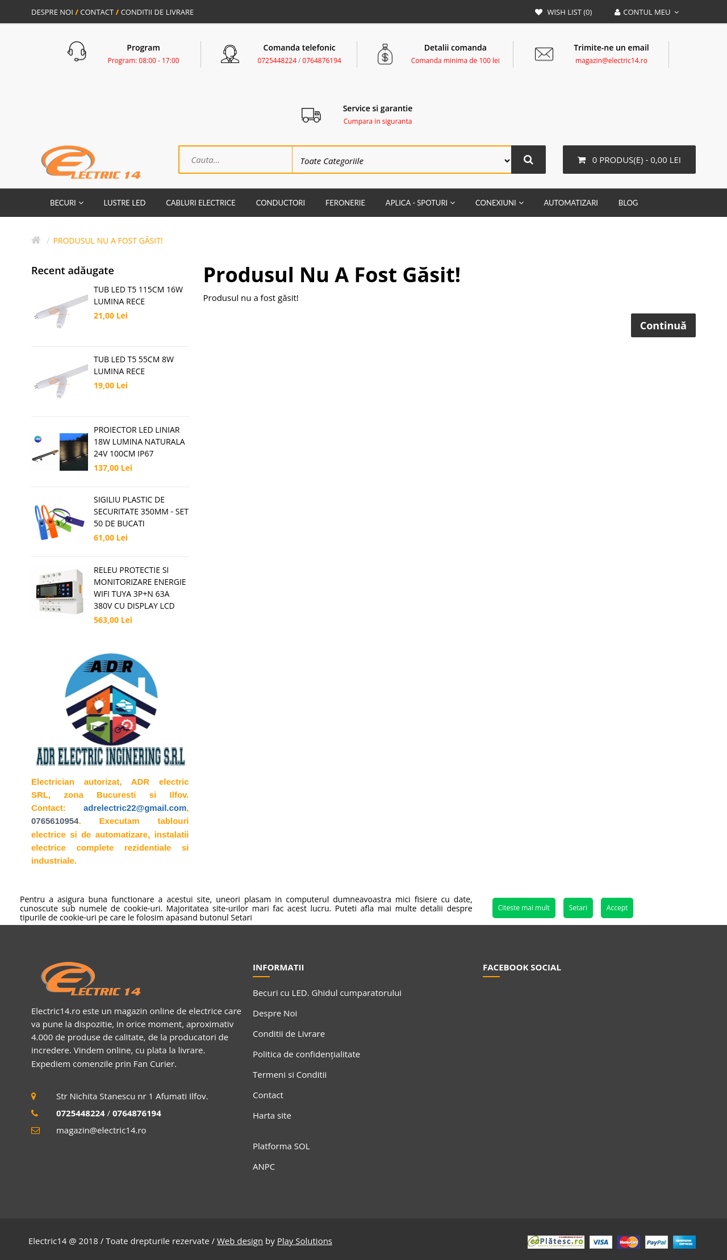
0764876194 (321, 60)
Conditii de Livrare (289, 1033)
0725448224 (276, 60)
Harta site (272, 1115)
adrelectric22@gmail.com (134, 808)
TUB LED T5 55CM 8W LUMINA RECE (134, 365)
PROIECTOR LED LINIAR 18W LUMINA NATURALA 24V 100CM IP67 (139, 441)
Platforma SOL (281, 1146)
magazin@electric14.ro (611, 60)
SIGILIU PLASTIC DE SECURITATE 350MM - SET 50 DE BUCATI (141, 511)
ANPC (264, 1166)
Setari (578, 907)
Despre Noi (275, 1013)
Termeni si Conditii (290, 1074)
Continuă (663, 325)
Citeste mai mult (524, 907)
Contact (268, 1094)
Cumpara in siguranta (378, 121)
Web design (240, 1240)
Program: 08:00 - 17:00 (143, 60)
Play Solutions (304, 1240)
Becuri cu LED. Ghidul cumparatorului (327, 992)
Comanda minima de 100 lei (455, 60)
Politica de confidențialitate (306, 1054)
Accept (617, 907)
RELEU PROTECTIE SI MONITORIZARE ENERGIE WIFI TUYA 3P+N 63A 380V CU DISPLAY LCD (140, 587)
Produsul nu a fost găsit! (107, 240)
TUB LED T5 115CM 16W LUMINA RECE (138, 295)
